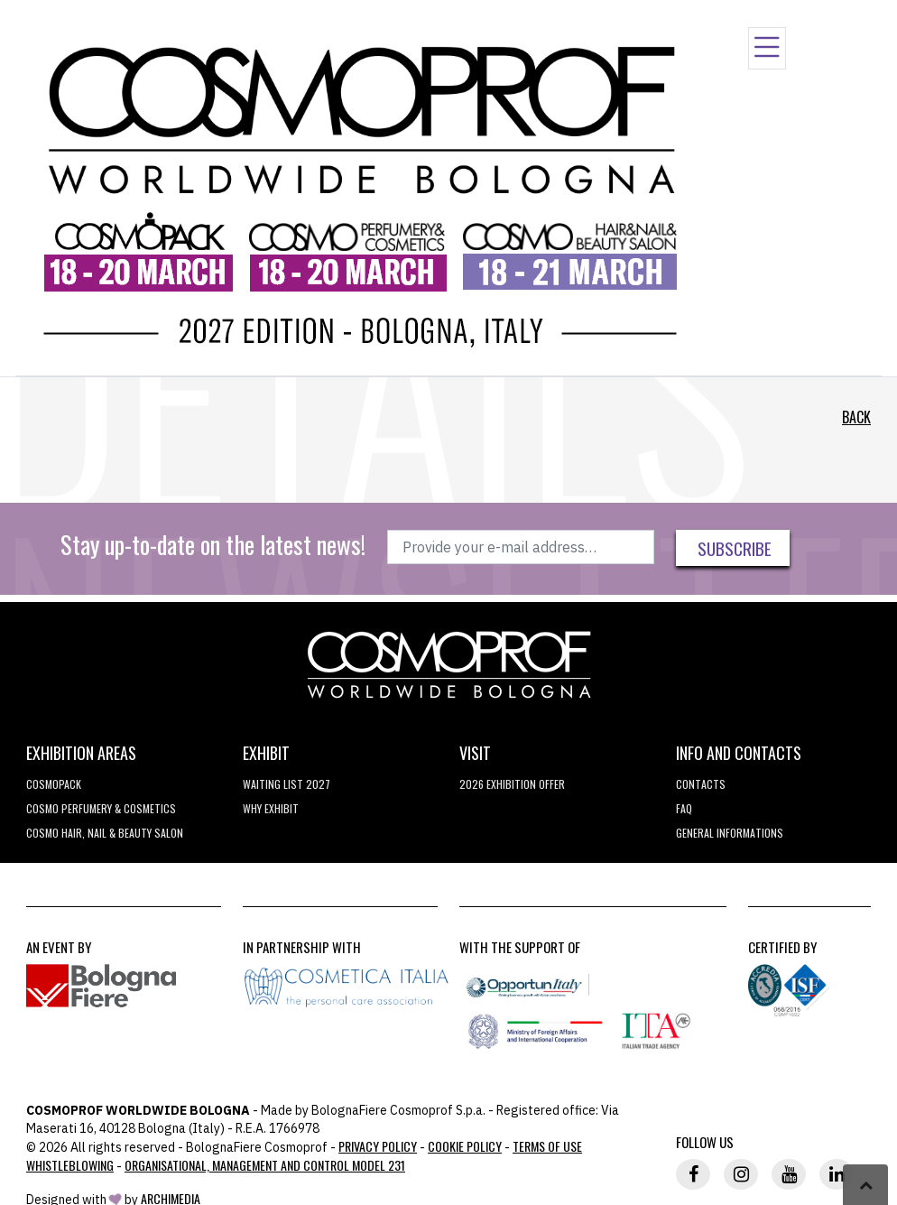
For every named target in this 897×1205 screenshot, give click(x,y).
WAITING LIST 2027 (286, 784)
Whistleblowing (70, 1164)
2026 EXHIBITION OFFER (512, 784)
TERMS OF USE (547, 1145)
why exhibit (271, 808)
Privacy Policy (377, 1145)
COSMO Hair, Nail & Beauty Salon (104, 832)
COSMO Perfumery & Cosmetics (101, 808)
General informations (729, 832)
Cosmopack (53, 784)
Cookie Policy (465, 1145)
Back (856, 417)
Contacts (701, 784)
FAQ (684, 808)
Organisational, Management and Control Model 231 (265, 1164)
